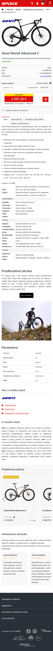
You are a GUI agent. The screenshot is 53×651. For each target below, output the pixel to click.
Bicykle (18, 9)
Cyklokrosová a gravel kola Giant (15, 413)
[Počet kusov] (36, 99)
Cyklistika (9, 9)
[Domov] (3, 9)
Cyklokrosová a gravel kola (33, 9)
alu (36, 380)
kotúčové (38, 367)
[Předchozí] (4, 499)
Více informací (26, 295)
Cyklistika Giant (9, 405)
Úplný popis (6, 61)
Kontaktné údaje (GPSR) (34, 119)
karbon (38, 362)
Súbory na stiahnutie (20, 123)
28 (36, 358)
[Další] (49, 499)
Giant (49, 67)
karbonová (39, 376)
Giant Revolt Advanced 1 (15, 510)
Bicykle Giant (8, 409)
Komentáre (16, 119)
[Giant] (26, 399)
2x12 (37, 371)
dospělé (38, 353)
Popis (6, 119)
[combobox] (26, 87)
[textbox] (26, 87)
